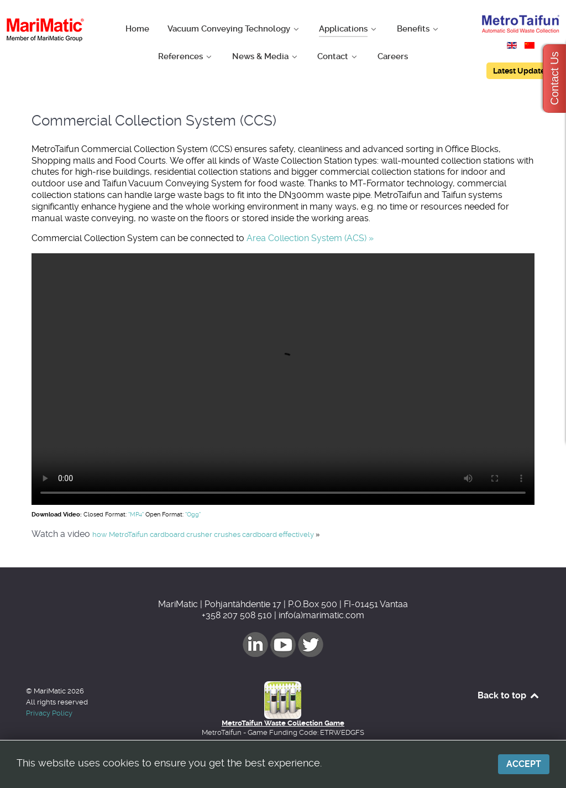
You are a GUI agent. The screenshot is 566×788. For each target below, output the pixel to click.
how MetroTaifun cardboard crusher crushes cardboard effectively (205, 534)
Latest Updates (521, 70)
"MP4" (136, 514)
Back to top (509, 695)
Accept (523, 764)
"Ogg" (193, 514)
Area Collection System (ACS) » (310, 238)
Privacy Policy (49, 713)
